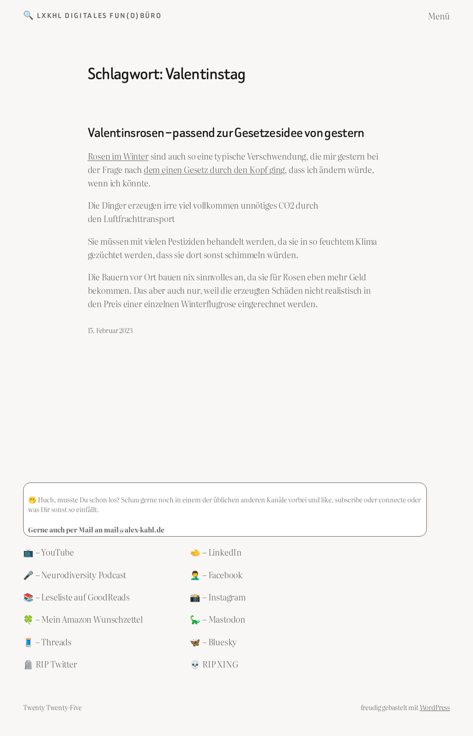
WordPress (435, 707)
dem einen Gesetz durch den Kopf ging (214, 169)
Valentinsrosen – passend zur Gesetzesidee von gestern (226, 133)
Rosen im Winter (118, 156)
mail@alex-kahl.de (134, 529)
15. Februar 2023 (110, 330)
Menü (439, 16)
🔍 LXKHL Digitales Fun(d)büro (92, 16)
